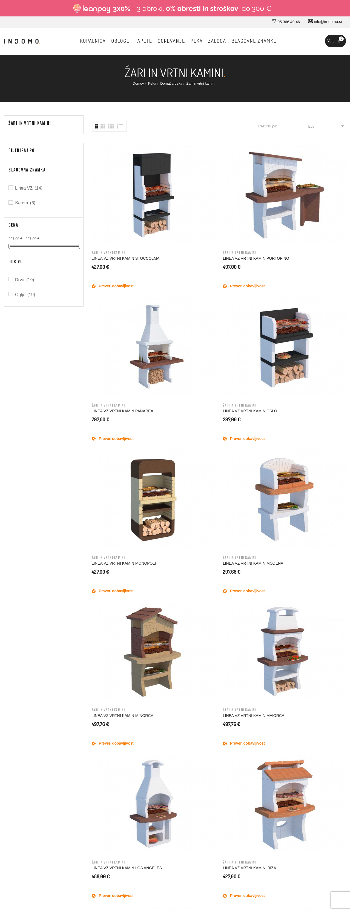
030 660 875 (63, 685)
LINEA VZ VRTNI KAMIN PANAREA (244, 208)
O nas (118, 684)
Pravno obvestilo (209, 695)
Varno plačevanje (209, 730)
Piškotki (201, 753)
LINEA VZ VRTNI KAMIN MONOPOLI (113, 312)
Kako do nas (123, 695)
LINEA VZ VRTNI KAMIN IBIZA (183, 414)
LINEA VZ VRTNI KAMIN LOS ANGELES (117, 416)
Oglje (25, 294)
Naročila (284, 707)
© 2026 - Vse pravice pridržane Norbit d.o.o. (39, 856)
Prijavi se (285, 684)
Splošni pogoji (207, 707)
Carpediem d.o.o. (331, 858)
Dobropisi (285, 718)
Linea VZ (29, 188)
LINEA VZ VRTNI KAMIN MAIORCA (309, 312)
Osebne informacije (294, 695)
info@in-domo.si (325, 21)
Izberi (327, 126)
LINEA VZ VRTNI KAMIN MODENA (178, 312)
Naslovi (283, 730)
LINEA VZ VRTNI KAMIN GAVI (249, 414)
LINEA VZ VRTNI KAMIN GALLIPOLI (309, 416)
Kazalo (201, 764)
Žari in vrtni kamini (29, 123)
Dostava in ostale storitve (216, 684)
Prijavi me (280, 577)
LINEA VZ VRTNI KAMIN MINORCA (244, 312)
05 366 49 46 (286, 22)
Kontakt (119, 707)
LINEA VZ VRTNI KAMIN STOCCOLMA (113, 208)
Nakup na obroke (209, 718)
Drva (25, 280)
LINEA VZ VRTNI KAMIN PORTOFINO (178, 208)
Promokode (287, 741)
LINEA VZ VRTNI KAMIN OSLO (315, 206)
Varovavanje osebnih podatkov (221, 741)
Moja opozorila (289, 753)
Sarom (25, 203)
